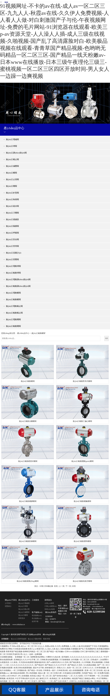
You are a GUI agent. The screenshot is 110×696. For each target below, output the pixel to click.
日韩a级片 (95, 660)
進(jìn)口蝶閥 (11, 173)
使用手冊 (35, 621)
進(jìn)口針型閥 (12, 193)
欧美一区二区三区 (74, 668)
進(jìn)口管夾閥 (12, 246)
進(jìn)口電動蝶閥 (13, 293)
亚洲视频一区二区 (22, 657)
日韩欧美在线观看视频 (49, 660)
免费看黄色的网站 (37, 657)
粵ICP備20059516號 (98, 609)
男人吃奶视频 (31, 673)
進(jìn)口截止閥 (12, 159)
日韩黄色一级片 (49, 670)
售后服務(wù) (37, 618)
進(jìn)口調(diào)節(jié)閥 (16, 153)
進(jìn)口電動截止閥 (14, 306)
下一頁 (68, 586)
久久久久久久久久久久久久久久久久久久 (86, 657)
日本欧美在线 (62, 670)
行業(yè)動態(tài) (51, 606)
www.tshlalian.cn (18, 624)
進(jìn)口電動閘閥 (13, 319)
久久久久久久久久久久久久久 (22, 665)
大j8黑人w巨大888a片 (8, 676)
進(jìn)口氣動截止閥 (14, 313)
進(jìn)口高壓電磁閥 (18, 639)
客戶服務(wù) (37, 612)
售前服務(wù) (37, 615)
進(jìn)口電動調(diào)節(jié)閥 (18, 279)
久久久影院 (78, 676)
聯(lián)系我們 (50, 612)
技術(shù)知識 (50, 609)
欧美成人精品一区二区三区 (41, 676)
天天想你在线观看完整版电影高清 (32, 662)
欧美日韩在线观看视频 (23, 668)
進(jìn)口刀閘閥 (12, 213)
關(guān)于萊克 (11, 600)
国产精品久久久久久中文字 (56, 665)
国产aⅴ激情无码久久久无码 (58, 662)
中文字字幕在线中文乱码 (25, 678)
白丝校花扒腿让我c (86, 681)
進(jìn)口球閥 (11, 146)
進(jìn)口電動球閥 (13, 266)
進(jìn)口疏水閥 (12, 206)
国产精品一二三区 (45, 681)
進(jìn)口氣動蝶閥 (13, 299)
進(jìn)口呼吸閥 (12, 233)
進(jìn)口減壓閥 (12, 166)
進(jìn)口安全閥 (12, 239)
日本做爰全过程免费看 (72, 673)
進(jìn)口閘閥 (11, 186)
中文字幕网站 (102, 678)
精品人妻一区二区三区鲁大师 (50, 673)
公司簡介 (8, 603)
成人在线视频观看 (76, 670)
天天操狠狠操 (65, 660)
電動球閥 (46, 639)
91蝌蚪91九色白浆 (53, 657)
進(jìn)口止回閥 (12, 179)
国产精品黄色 (75, 662)
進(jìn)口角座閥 (12, 199)
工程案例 (35, 600)
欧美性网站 (66, 678)
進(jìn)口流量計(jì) (13, 253)
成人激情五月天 (42, 678)
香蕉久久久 (61, 668)
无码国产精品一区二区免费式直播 (95, 673)
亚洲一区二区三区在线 (94, 670)
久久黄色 (14, 662)
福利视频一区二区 (7, 681)
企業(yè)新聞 (49, 603)
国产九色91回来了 (61, 681)
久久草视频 (86, 662)
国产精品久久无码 (75, 665)
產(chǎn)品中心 (23, 333)
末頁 (74, 586)
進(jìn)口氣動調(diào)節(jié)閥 (18, 286)
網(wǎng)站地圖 (49, 634)
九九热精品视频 (89, 665)
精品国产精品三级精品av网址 (84, 678)
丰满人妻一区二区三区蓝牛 (27, 681)
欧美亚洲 (10, 678)
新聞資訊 (48, 600)
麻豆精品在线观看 (18, 673)
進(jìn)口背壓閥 (12, 259)
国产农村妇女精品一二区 (63, 676)
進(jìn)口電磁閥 (12, 139)
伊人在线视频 (23, 676)
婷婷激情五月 (50, 668)
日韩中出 (73, 681)
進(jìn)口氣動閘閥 (13, 326)
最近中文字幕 (38, 668)
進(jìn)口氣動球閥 (13, 273)
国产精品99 (39, 665)
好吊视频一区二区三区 (80, 660)
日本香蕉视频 (100, 668)
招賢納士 (8, 606)
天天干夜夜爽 (89, 676)
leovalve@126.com (58, 622)
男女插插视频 (97, 662)
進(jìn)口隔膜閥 (12, 226)
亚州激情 (65, 657)
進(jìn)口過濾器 (12, 219)
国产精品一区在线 (35, 670)
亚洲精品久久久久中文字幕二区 (26, 660)
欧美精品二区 (55, 678)
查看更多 (21, 618)
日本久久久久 (88, 668)
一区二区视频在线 (19, 670)
